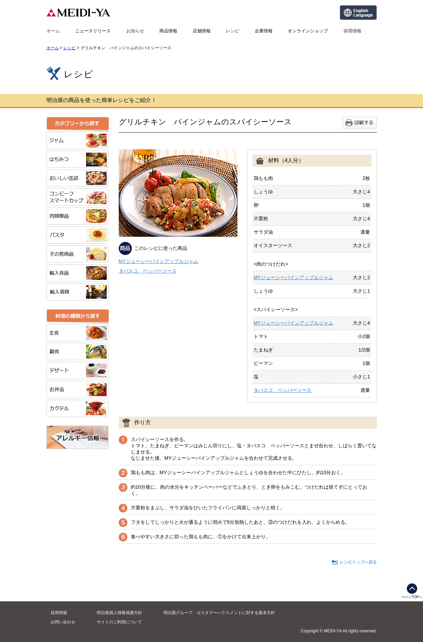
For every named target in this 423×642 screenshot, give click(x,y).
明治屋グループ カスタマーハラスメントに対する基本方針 (219, 612)
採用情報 (352, 30)
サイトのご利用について (119, 622)
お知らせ (135, 30)
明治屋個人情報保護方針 (119, 612)
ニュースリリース (93, 30)
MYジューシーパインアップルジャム (158, 261)
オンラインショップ (308, 30)
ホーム (53, 30)
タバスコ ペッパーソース (148, 271)
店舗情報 (202, 30)
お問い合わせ (63, 622)
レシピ (232, 30)
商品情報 (168, 30)
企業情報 (264, 30)
